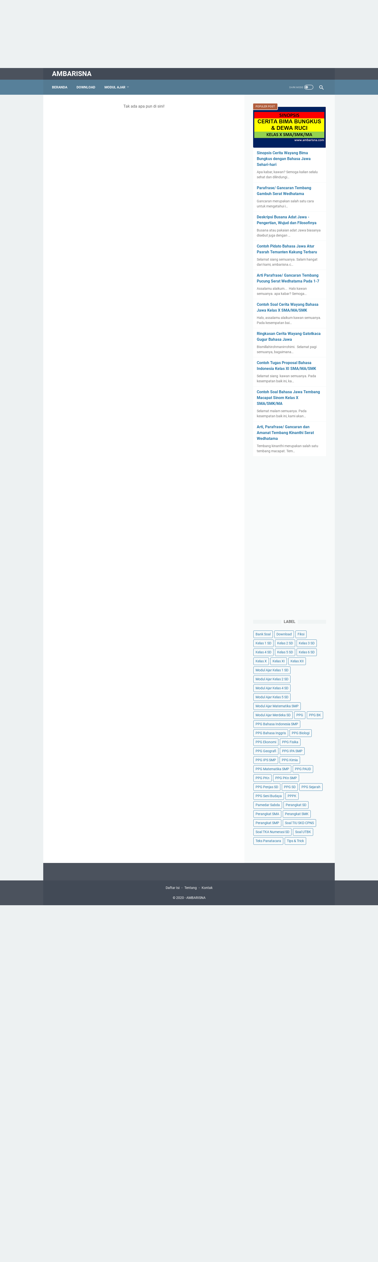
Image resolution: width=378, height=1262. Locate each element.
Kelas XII (297, 661)
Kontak (207, 888)
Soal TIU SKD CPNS (299, 823)
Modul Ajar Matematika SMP (277, 706)
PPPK (292, 796)
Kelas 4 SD (263, 652)
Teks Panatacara (268, 841)
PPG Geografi (266, 751)
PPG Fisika (290, 742)
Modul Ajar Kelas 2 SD (272, 679)
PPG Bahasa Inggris (271, 733)
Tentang (190, 888)
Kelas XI (279, 661)
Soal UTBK (303, 832)
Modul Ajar (114, 87)
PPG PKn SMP (286, 778)
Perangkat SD (296, 805)
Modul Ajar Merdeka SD (273, 715)
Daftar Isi (173, 888)
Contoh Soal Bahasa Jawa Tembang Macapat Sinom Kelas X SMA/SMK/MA (288, 398)
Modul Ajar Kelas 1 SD (272, 670)
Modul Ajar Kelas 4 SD (272, 688)
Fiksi (301, 634)
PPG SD (290, 787)
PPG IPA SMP (292, 751)
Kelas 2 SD (285, 643)
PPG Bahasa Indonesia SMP (277, 724)
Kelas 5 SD (285, 652)
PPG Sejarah (310, 787)
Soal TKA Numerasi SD (272, 832)
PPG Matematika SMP (272, 769)
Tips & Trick (295, 841)
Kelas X (261, 661)
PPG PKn (262, 778)
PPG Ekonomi (266, 742)
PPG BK (315, 715)
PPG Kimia (290, 760)
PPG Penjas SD (267, 787)
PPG (299, 715)
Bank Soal (263, 634)
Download (86, 87)
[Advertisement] (146, 34)
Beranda (59, 87)
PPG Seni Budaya (269, 796)
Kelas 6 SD (307, 652)
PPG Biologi (300, 733)
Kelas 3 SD (307, 643)
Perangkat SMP (267, 823)
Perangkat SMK (297, 814)
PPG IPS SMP (266, 760)
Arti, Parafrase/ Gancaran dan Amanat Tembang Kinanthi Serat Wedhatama (285, 433)
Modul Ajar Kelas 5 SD (272, 697)
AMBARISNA (72, 74)
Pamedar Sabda (268, 805)
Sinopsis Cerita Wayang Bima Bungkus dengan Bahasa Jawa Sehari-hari (284, 159)
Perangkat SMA (267, 814)
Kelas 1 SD (263, 643)
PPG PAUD (303, 769)
